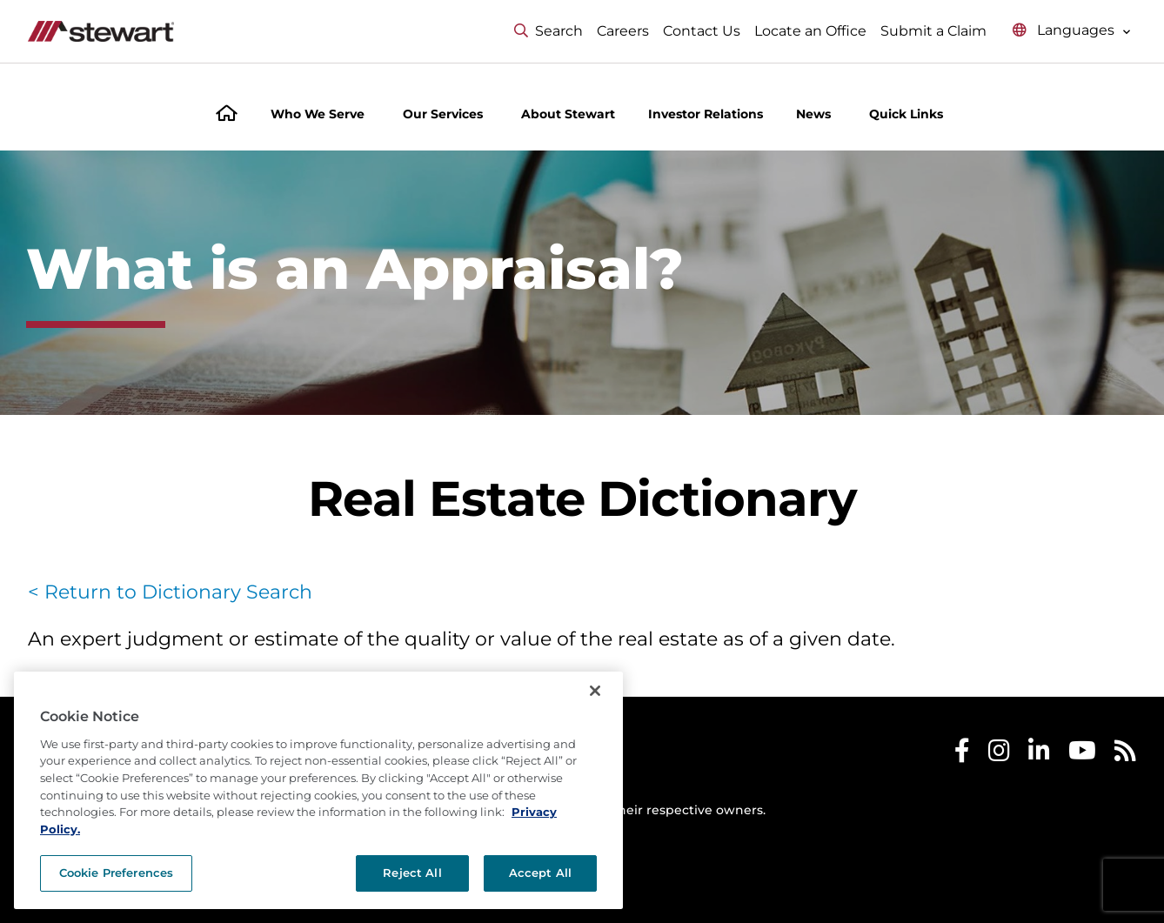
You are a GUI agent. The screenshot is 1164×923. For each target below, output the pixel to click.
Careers (623, 31)
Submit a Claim (933, 31)
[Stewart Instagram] (999, 754)
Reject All (412, 900)
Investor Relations (705, 114)
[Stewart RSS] (1125, 754)
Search (548, 31)
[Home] (226, 115)
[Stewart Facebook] (962, 754)
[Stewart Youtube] (1082, 754)
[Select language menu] (1071, 31)
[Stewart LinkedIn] (1039, 754)
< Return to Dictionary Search (170, 592)
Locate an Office (810, 31)
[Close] (595, 718)
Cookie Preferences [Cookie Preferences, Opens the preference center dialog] (116, 900)
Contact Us (701, 31)
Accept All (540, 900)
